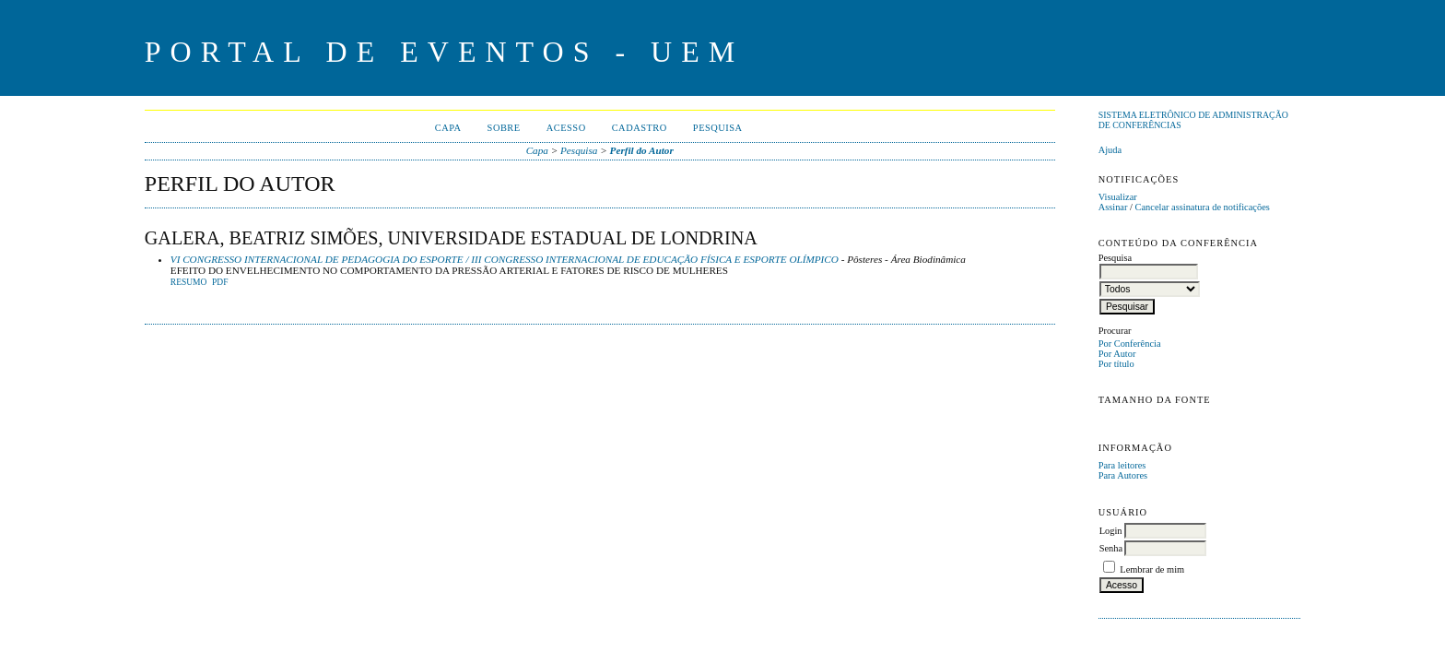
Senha (1110, 548)
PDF (220, 282)
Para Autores (1122, 475)
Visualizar (1117, 197)
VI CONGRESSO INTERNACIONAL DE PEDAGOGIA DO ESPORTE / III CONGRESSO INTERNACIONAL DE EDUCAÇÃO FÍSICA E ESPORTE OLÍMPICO (504, 259)
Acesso (566, 128)
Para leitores (1122, 465)
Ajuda (1110, 150)
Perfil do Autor (642, 150)
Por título (1116, 364)
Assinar (1113, 207)
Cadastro (639, 128)
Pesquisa (718, 128)
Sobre (504, 128)
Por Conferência (1129, 343)
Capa (448, 128)
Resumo (188, 282)
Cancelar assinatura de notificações (1202, 207)
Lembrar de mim (1152, 569)
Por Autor (1117, 354)
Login (1110, 531)
